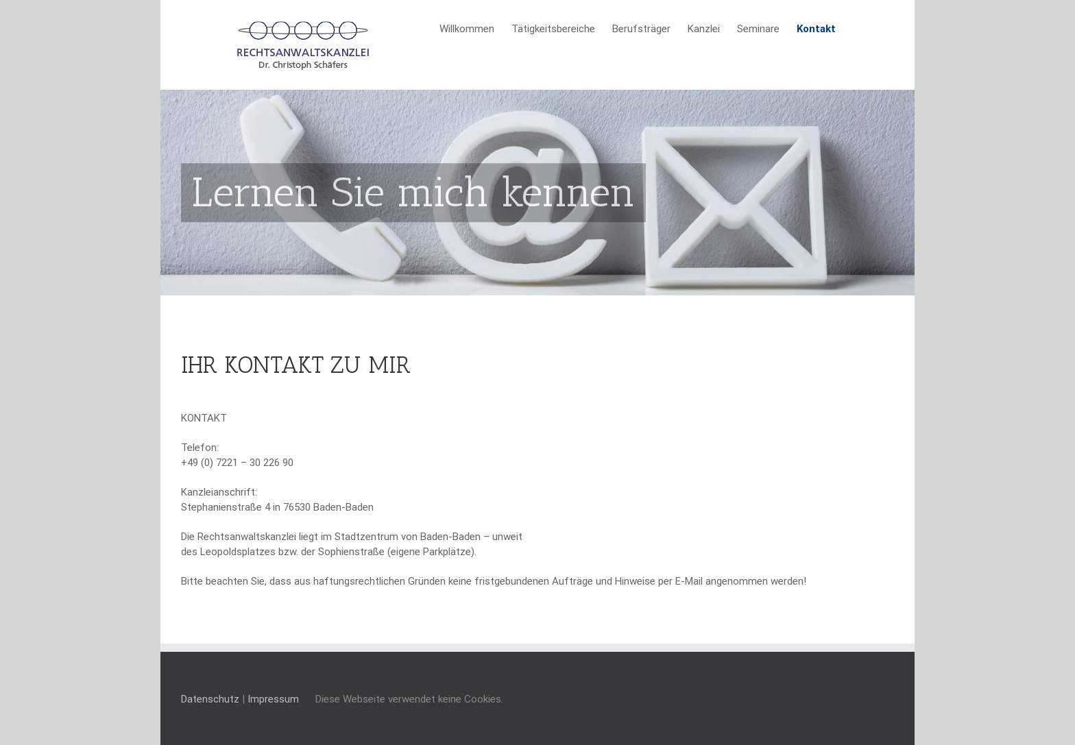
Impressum (273, 699)
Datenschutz (210, 699)
